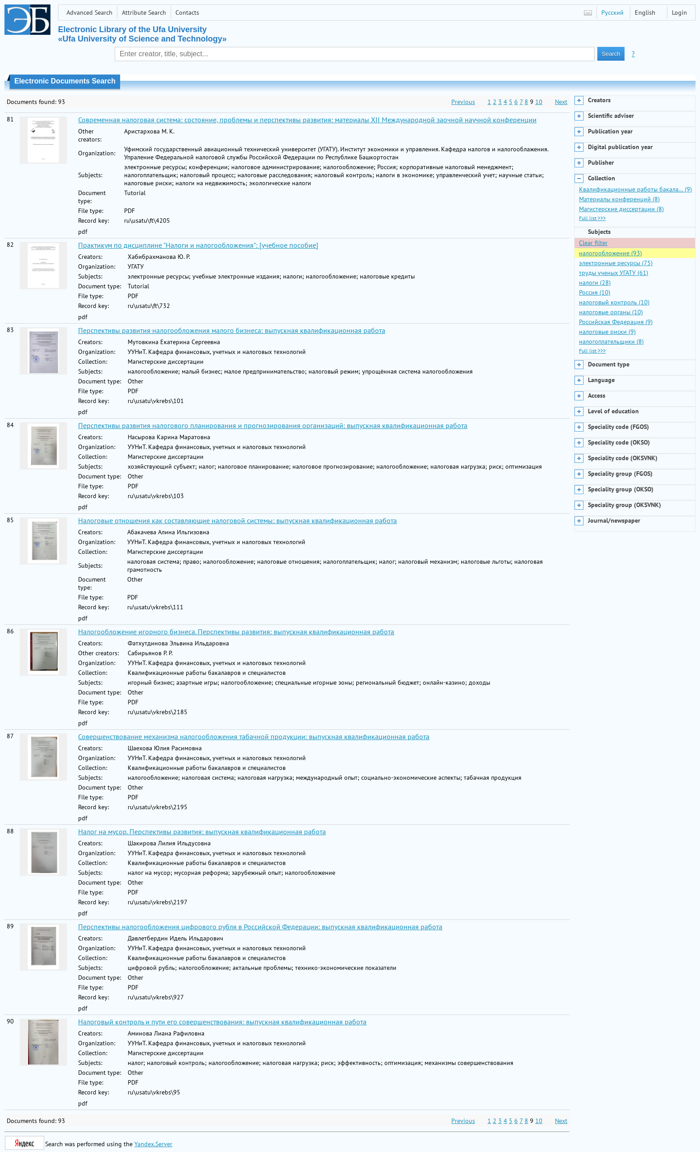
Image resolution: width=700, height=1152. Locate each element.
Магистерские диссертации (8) (621, 209)
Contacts (187, 12)
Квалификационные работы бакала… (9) (635, 189)
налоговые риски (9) (607, 332)
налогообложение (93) (610, 253)
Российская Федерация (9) (616, 322)
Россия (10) (594, 292)
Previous (463, 102)
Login (679, 12)
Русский (612, 12)
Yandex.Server (153, 1144)
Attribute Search (144, 12)
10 (538, 102)
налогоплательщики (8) (611, 341)
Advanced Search (89, 12)
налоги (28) (595, 283)
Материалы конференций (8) (619, 199)
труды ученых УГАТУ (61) (613, 273)
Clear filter (593, 243)
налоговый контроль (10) (614, 302)
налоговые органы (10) (611, 312)
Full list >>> (592, 218)
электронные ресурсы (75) (616, 263)
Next (561, 102)
